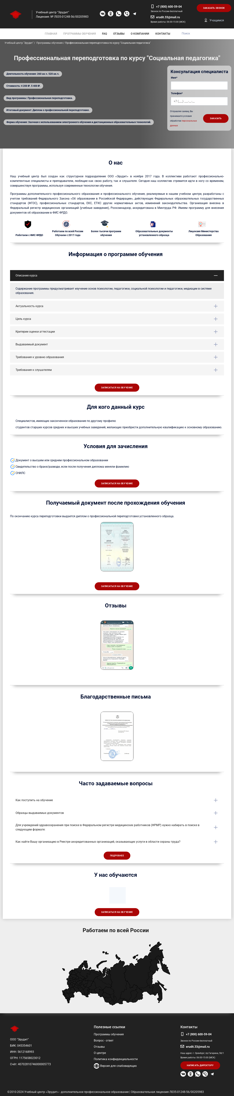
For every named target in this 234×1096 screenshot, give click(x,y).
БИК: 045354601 (21, 1045)
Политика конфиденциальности (116, 1059)
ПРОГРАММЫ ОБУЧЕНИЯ (79, 33)
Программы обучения (109, 1034)
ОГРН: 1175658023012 (25, 1058)
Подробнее (117, 855)
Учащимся (217, 20)
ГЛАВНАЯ (51, 33)
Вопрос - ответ (104, 1040)
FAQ (104, 33)
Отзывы (99, 1046)
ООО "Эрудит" (19, 1039)
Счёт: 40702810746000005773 (30, 1064)
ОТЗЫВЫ (118, 33)
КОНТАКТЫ (162, 33)
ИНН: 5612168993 (22, 1052)
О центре (100, 1053)
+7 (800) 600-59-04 (169, 6)
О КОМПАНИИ (140, 33)
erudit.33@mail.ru (168, 17)
